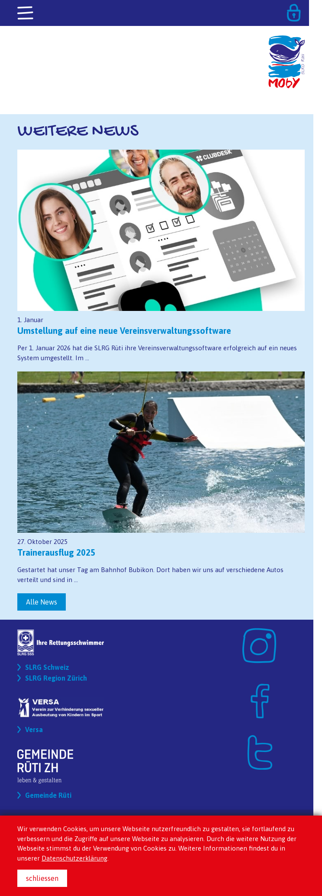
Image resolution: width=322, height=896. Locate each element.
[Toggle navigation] (26, 13)
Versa (34, 729)
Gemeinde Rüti (48, 795)
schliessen (42, 878)
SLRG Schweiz (47, 667)
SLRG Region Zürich (56, 678)
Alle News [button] (41, 602)
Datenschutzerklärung (74, 858)
